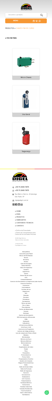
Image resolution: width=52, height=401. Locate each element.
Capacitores (26, 271)
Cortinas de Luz (26, 289)
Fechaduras (26, 299)
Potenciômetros (26, 355)
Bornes (26, 257)
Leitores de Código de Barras (26, 331)
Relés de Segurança (26, 371)
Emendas (26, 295)
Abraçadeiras (26, 252)
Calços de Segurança (26, 267)
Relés (26, 365)
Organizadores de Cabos (26, 347)
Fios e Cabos (26, 305)
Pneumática (26, 353)
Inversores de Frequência (26, 329)
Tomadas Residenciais (26, 389)
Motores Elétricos (26, 341)
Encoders (26, 297)
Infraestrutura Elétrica (26, 325)
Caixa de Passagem (26, 263)
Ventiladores (26, 395)
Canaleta (26, 269)
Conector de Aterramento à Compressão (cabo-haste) (26, 281)
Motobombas (26, 337)
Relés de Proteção (26, 369)
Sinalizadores (26, 377)
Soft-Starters (26, 379)
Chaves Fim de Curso (26, 275)
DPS (26, 293)
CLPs (26, 277)
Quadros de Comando (26, 361)
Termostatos (26, 385)
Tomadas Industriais (26, 387)
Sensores (26, 373)
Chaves (26, 273)
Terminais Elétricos (26, 383)
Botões (26, 261)
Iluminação (26, 321)
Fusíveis (26, 311)
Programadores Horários (26, 359)
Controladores (26, 287)
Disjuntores (26, 291)
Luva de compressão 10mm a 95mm (26, 333)
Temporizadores (26, 381)
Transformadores (26, 391)
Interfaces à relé (26, 327)
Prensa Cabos (26, 357)
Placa (26, 351)
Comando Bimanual (26, 279)
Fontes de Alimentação (26, 309)
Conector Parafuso (26, 283)
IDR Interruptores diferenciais (26, 317)
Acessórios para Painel (26, 254)
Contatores (26, 285)
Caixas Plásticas (26, 265)
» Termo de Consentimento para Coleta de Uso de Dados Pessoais (25, 233)
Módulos (26, 335)
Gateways (26, 313)
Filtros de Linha (26, 303)
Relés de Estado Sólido (26, 367)
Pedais (26, 349)
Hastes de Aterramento (26, 315)
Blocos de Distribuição (26, 255)
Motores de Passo (26, 339)
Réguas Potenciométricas (26, 363)
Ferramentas (26, 301)
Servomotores (26, 375)
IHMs (26, 319)
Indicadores (26, 323)
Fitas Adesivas (26, 307)
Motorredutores (26, 343)
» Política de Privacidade (23, 230)
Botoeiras (26, 259)
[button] (16, 20)
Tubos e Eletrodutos (26, 392)
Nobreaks (26, 345)
